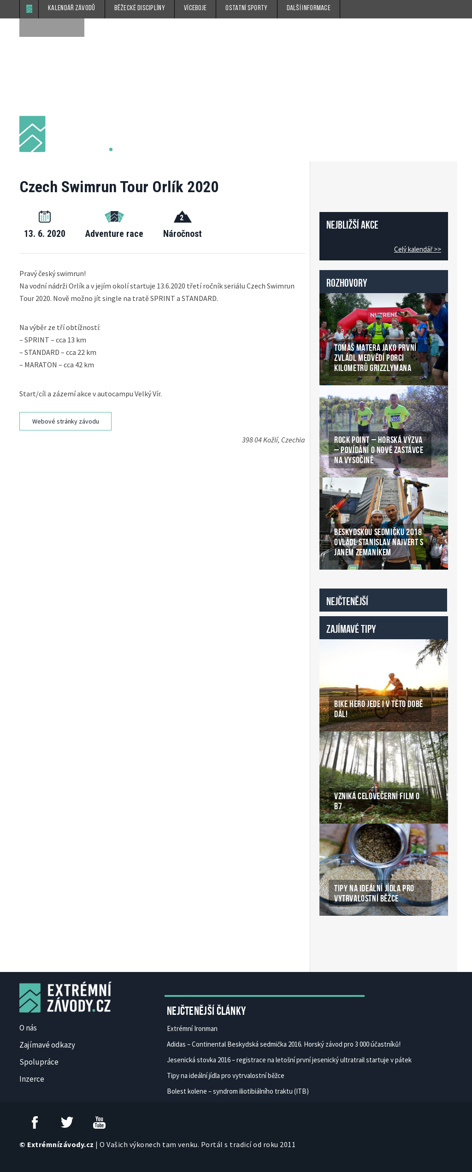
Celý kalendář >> (417, 249)
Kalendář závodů (71, 8)
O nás (28, 1028)
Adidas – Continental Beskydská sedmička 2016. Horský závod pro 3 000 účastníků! (284, 1044)
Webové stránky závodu (65, 421)
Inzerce (31, 1079)
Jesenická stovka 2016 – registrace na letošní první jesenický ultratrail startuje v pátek (289, 1059)
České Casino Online (340, 939)
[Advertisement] (190, 474)
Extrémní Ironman (192, 1028)
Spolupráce (39, 1062)
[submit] (75, 27)
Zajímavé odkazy (47, 1045)
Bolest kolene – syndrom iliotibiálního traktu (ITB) (238, 1091)
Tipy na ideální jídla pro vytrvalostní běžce (225, 1075)
